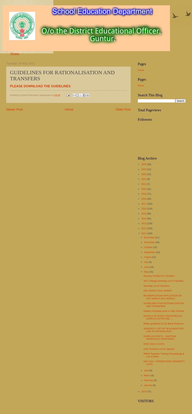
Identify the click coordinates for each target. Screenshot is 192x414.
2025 (144, 164)
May (146, 271)
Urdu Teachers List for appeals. (159, 349)
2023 (144, 174)
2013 (144, 223)
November (149, 242)
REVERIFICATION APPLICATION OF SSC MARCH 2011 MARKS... (162, 297)
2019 (144, 193)
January (148, 385)
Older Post (123, 109)
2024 (144, 169)
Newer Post (14, 109)
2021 (144, 184)
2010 (144, 391)
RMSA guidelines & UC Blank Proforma (163, 323)
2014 (144, 218)
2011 (144, 233)
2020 (144, 189)
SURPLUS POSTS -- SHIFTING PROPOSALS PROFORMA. (159, 337)
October (148, 247)
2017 (144, 203)
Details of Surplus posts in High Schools (163, 311)
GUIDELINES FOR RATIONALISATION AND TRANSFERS (163, 304)
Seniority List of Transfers (156, 286)
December (149, 237)
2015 (144, 213)
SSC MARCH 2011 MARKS (157, 290)
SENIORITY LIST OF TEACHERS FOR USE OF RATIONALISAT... (163, 330)
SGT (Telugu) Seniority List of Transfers (163, 281)
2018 (144, 198)
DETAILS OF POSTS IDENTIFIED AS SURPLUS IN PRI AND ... (162, 317)
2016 (144, 208)
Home (14, 54)
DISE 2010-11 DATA (153, 344)
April (146, 370)
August (148, 257)
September (150, 252)
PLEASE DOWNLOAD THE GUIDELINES (40, 86)
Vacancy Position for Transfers (158, 276)
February (149, 380)
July (146, 262)
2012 (144, 228)
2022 (144, 179)
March (147, 375)
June (147, 267)
